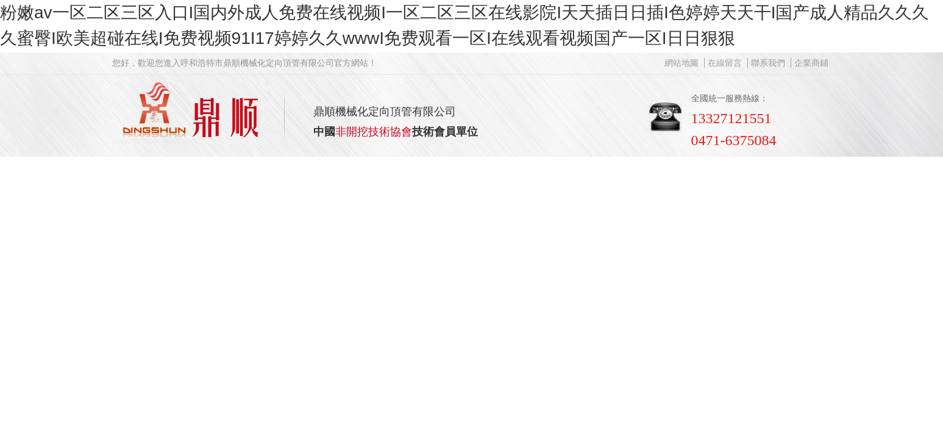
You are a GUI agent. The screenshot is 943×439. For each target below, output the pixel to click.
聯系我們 (768, 63)
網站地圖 (681, 63)
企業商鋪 (811, 63)
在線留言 (725, 63)
